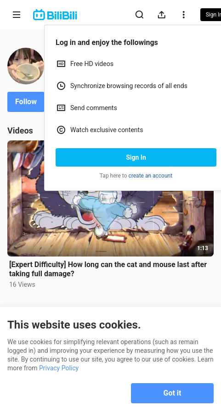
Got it (172, 393)
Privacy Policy (59, 368)
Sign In (136, 157)
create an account (151, 176)
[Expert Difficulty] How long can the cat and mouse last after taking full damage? (108, 269)
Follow (26, 101)
